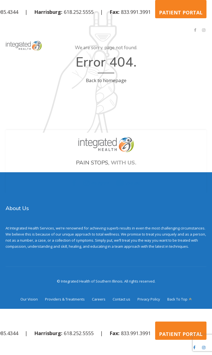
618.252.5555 (79, 12)
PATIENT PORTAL (181, 12)
